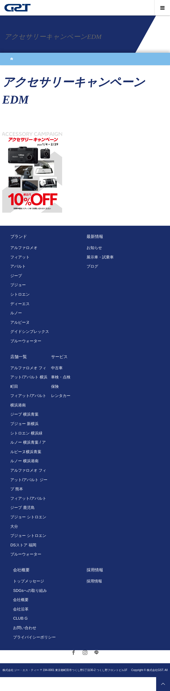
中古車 (57, 368)
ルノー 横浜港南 (24, 461)
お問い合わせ (24, 627)
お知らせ (94, 247)
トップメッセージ (28, 581)
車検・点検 (60, 377)
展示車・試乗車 (100, 257)
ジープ (16, 275)
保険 (55, 386)
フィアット (20, 257)
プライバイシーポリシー (34, 637)
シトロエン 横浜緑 (26, 433)
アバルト (18, 266)
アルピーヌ (20, 322)
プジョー (18, 285)
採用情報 (94, 581)
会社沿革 (21, 609)
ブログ (92, 266)
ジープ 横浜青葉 (24, 414)
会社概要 (21, 599)
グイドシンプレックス (29, 331)
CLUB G (20, 618)
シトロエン (20, 294)
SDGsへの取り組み (30, 590)
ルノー (16, 313)
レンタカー (60, 395)
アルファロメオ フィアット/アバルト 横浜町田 (28, 377)
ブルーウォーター (25, 341)
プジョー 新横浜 (24, 423)
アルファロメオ (23, 247)
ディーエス (20, 303)
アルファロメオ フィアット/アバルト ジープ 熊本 (28, 479)
